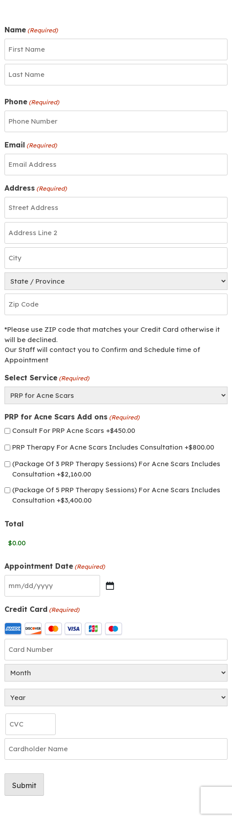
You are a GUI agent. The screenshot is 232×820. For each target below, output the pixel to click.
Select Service (46, 378)
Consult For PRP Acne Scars (73, 430)
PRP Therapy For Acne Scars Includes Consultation (113, 447)
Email (30, 145)
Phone (31, 102)
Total (14, 523)
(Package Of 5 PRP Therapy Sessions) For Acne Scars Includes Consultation (116, 495)
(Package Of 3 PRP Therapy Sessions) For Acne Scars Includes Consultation (116, 468)
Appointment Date (54, 566)
